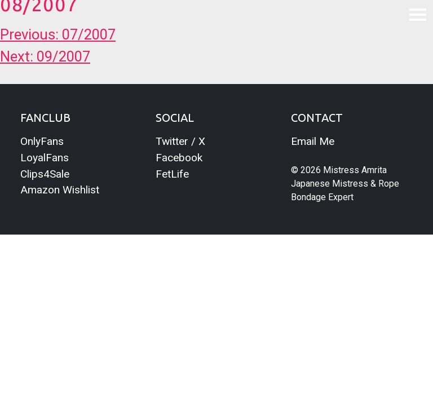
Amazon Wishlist (59, 189)
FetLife (172, 173)
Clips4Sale (44, 173)
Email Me (312, 141)
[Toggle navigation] (417, 14)
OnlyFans (42, 141)
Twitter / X (180, 141)
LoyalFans (44, 157)
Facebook (179, 157)
